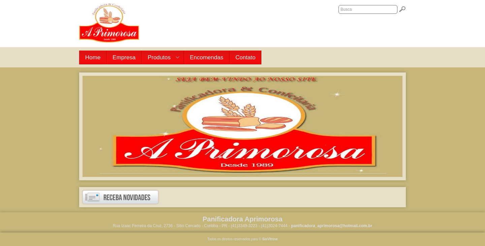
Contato (245, 57)
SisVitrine (270, 239)
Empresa (123, 57)
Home (92, 57)
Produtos (160, 58)
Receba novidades (120, 197)
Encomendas (206, 57)
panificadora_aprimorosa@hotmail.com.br (331, 225)
